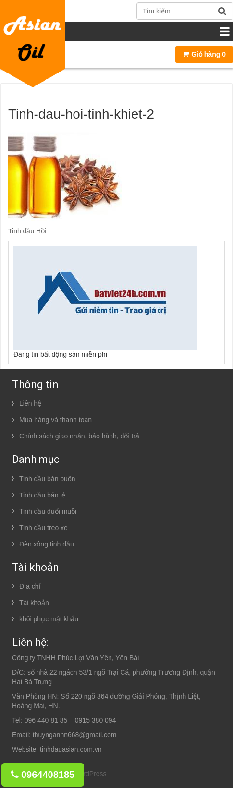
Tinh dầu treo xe (43, 528)
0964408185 (42, 774)
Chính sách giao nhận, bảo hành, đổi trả (79, 436)
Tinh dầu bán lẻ (42, 495)
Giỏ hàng (204, 54)
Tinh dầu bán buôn (47, 479)
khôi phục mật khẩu (48, 619)
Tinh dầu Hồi (27, 231)
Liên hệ (30, 403)
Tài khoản (34, 602)
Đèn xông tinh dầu (46, 544)
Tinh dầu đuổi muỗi (47, 511)
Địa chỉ (30, 586)
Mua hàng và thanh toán (55, 420)
